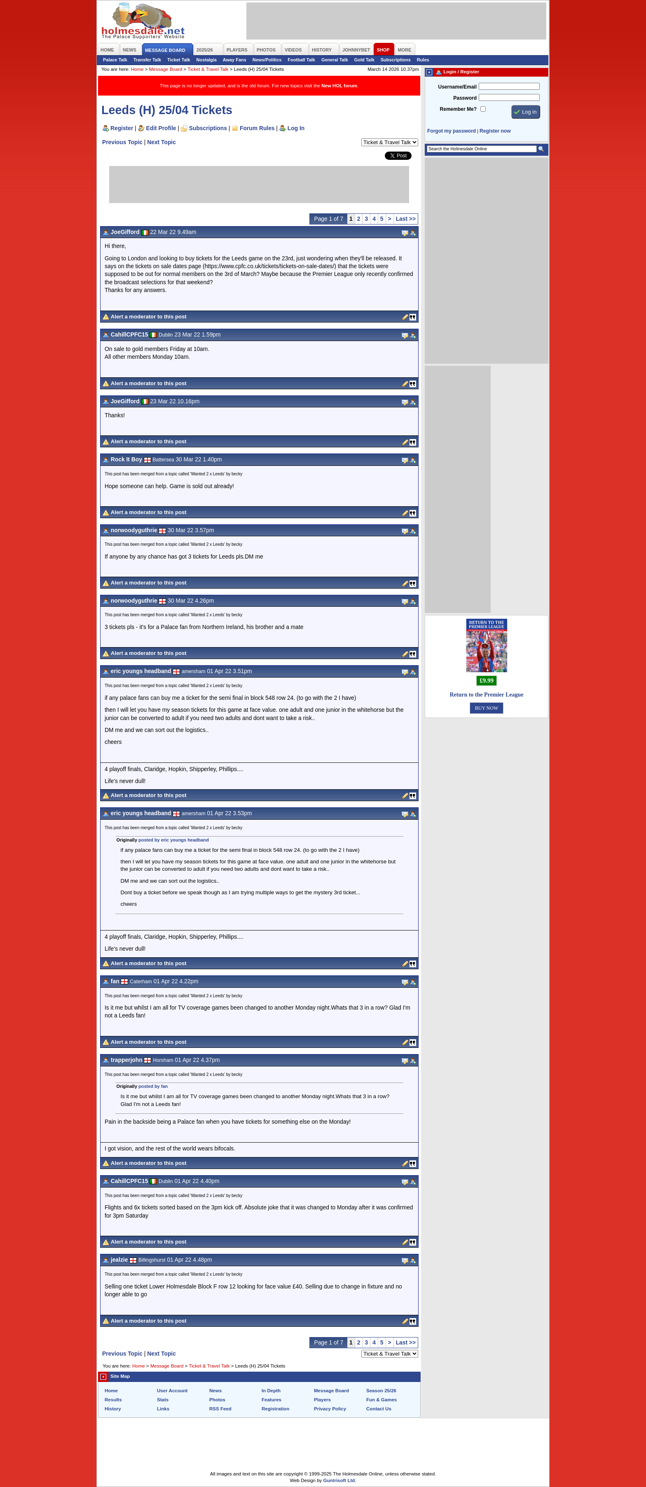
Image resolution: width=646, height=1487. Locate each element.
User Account (172, 1390)
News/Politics (267, 59)
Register (121, 128)
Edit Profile (161, 128)
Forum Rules (257, 128)
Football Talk (301, 59)
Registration (275, 1408)
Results (113, 1399)
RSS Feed (220, 1408)
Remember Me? (458, 109)
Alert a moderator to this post (149, 316)
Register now (495, 131)
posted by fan (153, 1086)
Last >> (406, 218)
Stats (163, 1399)
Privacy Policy (330, 1408)
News (215, 1390)
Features (271, 1399)
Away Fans (234, 59)
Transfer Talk (147, 59)
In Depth (271, 1390)
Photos (217, 1399)
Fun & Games (381, 1399)
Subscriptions (396, 59)
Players (322, 1399)
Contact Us (378, 1408)
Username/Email (457, 87)
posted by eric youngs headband (173, 839)
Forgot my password (451, 131)
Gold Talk (364, 59)
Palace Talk (115, 59)
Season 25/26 (381, 1390)
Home (137, 69)
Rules (423, 59)
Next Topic (161, 142)
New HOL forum (339, 85)
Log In (296, 128)
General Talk (334, 59)
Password (465, 98)
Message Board (166, 69)
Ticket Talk (178, 59)
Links (163, 1408)
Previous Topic (122, 142)
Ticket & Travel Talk (207, 69)
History (113, 1408)
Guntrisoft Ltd (339, 1480)
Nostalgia (207, 59)
